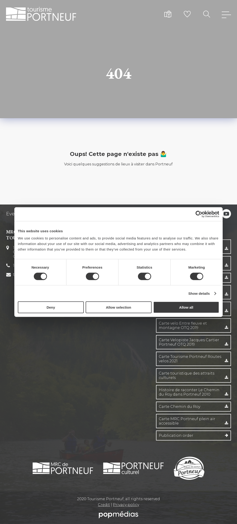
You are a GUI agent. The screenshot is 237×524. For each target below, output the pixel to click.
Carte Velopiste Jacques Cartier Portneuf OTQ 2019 (189, 342)
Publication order (176, 435)
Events (14, 214)
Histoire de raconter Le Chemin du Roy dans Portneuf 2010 (189, 392)
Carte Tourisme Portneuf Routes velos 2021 (190, 358)
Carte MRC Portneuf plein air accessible (187, 421)
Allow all (186, 307)
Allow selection (118, 307)
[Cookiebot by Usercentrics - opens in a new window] (199, 214)
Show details (199, 293)
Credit (104, 504)
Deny (51, 307)
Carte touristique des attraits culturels (186, 375)
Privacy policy (126, 504)
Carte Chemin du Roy (179, 406)
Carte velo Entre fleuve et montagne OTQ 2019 (183, 325)
